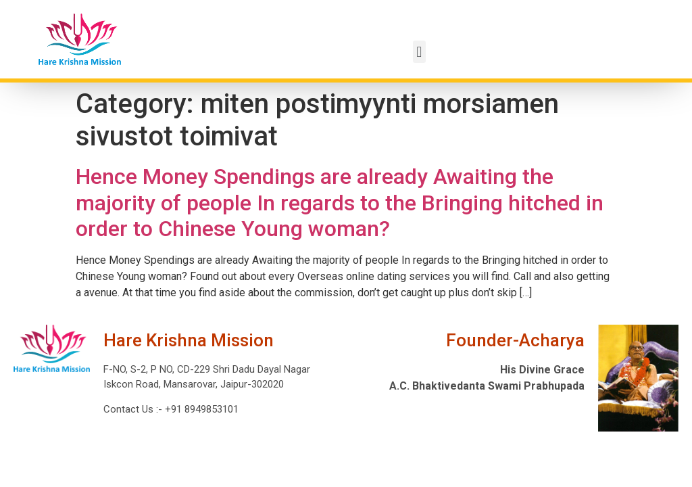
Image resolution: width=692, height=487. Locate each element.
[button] (419, 52)
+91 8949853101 (200, 409)
